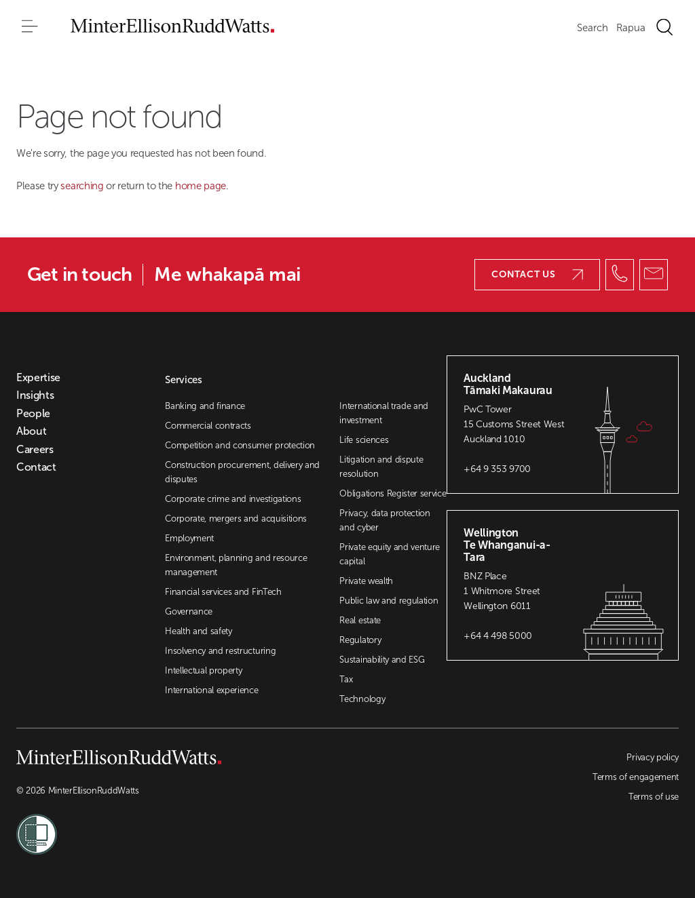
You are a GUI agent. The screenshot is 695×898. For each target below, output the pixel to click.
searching (83, 186)
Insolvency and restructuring (220, 651)
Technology (362, 699)
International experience (211, 690)
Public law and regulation (388, 601)
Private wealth (366, 581)
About (31, 431)
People (33, 414)
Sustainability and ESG (381, 660)
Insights (35, 395)
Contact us (537, 274)
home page (200, 186)
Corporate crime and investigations (233, 499)
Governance (188, 611)
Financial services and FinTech (223, 592)
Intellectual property (203, 670)
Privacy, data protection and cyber (384, 520)
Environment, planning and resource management (236, 565)
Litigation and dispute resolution (381, 466)
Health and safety (198, 631)
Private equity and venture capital (389, 554)
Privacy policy (652, 757)
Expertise (38, 378)
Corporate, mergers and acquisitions (236, 518)
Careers (35, 450)
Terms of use (653, 797)
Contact (36, 467)
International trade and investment (383, 413)
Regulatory (360, 640)
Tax (345, 679)
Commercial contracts (208, 426)
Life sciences (363, 440)
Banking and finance (205, 406)
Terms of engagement (636, 777)
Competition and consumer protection (240, 445)
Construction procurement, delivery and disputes (242, 472)
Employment (189, 538)
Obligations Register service (392, 493)
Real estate (359, 620)
